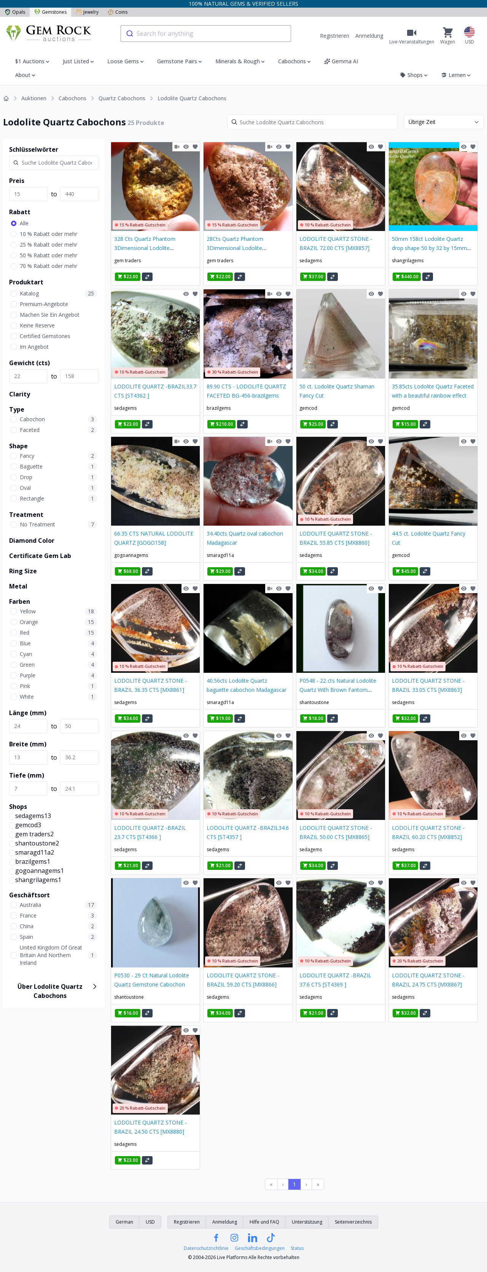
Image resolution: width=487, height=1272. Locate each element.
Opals (15, 12)
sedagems (310, 260)
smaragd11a (220, 555)
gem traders (127, 260)
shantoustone (314, 702)
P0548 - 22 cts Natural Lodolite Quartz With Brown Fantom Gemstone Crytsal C (337, 690)
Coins (117, 12)
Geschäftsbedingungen (260, 1248)
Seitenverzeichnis (353, 1222)
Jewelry (87, 12)
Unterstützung (307, 1222)
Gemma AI (341, 61)
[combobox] (206, 33)
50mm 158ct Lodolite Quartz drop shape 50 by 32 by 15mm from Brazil (429, 248)
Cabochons (72, 98)
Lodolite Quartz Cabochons (192, 98)
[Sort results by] (444, 122)
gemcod (308, 408)
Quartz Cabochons (122, 98)
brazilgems (219, 408)
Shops (414, 75)
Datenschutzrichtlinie (206, 1248)
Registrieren (334, 35)
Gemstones (50, 12)
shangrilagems (407, 260)
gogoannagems (131, 555)
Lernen (456, 75)
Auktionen (33, 98)
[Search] (312, 122)
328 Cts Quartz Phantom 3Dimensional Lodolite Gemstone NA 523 (144, 248)
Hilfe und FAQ (264, 1222)
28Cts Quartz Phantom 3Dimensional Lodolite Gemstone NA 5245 (235, 248)
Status (297, 1248)
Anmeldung (369, 35)
